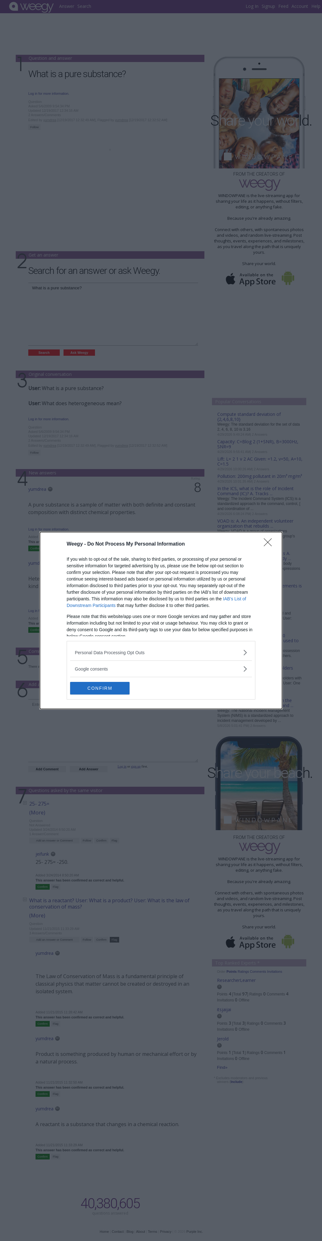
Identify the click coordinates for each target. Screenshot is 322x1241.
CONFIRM (99, 687)
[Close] (270, 544)
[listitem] (161, 652)
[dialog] (161, 620)
